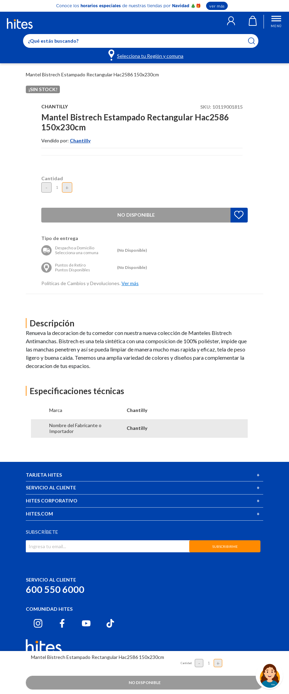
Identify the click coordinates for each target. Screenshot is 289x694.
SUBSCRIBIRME (225, 546)
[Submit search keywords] (256, 41)
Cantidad (52, 178)
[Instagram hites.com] (38, 623)
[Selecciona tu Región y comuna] (146, 55)
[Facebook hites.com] (62, 623)
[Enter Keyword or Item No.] (140, 41)
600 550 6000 (55, 589)
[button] (231, 22)
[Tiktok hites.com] (110, 623)
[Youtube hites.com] (86, 623)
